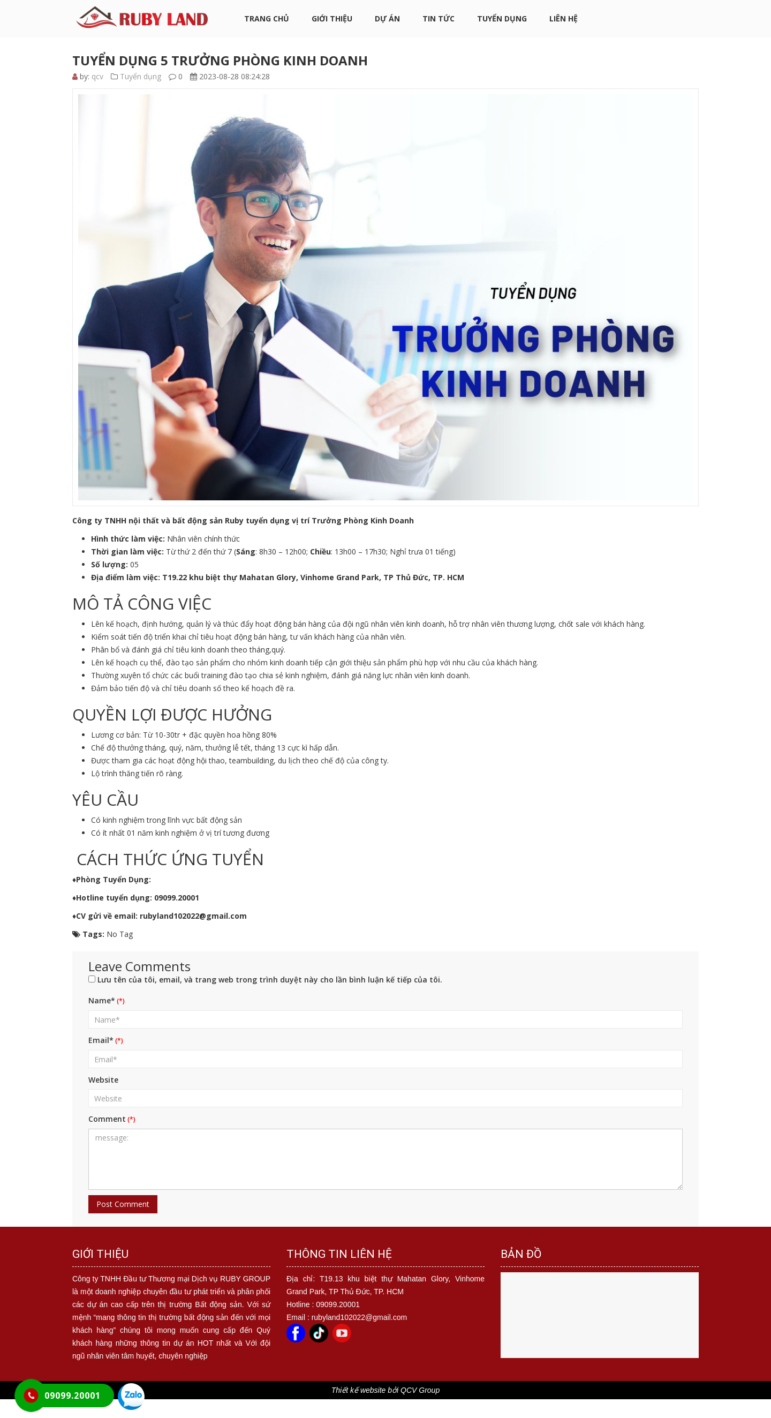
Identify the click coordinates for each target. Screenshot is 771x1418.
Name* (101, 1000)
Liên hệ (563, 18)
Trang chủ (266, 18)
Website (103, 1080)
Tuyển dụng (502, 18)
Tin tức (438, 18)
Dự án (387, 18)
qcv (97, 76)
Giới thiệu (332, 18)
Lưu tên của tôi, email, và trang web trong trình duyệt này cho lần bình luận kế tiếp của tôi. (269, 979)
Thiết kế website (358, 1390)
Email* (101, 1040)
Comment (107, 1119)
